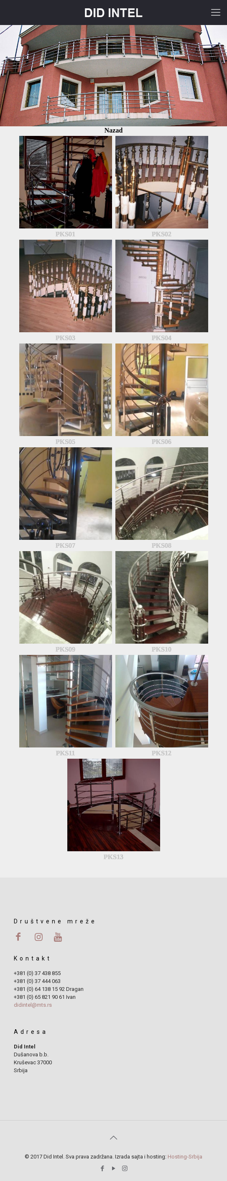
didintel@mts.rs (33, 1005)
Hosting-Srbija (185, 1156)
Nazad (114, 130)
